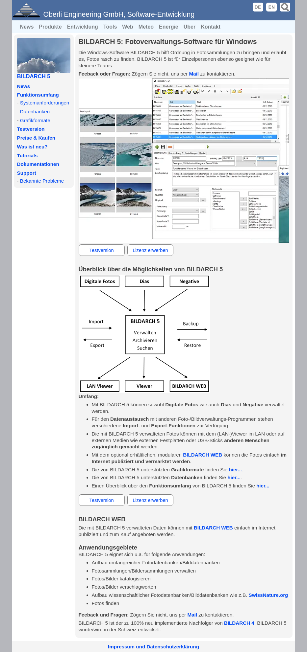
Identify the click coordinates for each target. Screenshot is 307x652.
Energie (168, 27)
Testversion (31, 129)
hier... (235, 469)
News (27, 27)
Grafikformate (35, 120)
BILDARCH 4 (239, 623)
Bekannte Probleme (42, 181)
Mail (194, 74)
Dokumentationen (38, 164)
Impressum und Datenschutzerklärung (153, 646)
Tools (110, 27)
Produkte (50, 27)
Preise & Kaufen (36, 138)
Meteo (146, 27)
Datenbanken (35, 111)
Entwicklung (82, 27)
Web (127, 27)
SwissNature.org (268, 595)
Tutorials (27, 155)
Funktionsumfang (38, 95)
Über (189, 27)
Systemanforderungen (44, 102)
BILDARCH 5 (33, 76)
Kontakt (210, 27)
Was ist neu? (32, 146)
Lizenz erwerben (150, 250)
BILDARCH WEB (202, 455)
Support (26, 173)
